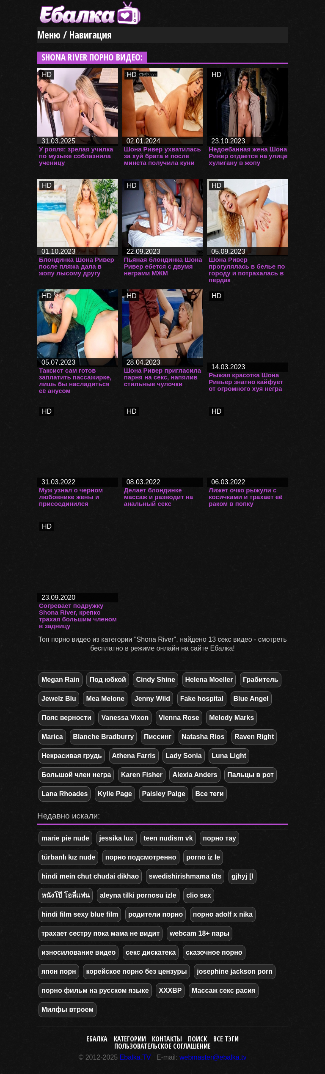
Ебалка (96, 1039)
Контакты (167, 1039)
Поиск (197, 1039)
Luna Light (229, 755)
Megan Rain (60, 679)
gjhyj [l (242, 876)
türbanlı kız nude (68, 857)
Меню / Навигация (74, 34)
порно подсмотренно (140, 857)
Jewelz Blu (58, 698)
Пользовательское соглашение (162, 1046)
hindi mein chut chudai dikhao (90, 876)
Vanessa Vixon (125, 717)
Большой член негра (76, 774)
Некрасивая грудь (71, 755)
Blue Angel (251, 698)
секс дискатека (151, 952)
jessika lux (116, 838)
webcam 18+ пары (199, 933)
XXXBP (170, 990)
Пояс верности (66, 717)
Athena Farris (134, 755)
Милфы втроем (67, 1009)
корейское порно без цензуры (136, 971)
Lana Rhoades (64, 793)
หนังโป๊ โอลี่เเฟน (65, 895)
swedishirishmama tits (185, 876)
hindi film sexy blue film (79, 914)
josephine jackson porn (235, 971)
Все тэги (226, 1039)
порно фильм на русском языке (95, 990)
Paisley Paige (163, 793)
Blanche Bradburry (103, 736)
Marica (52, 736)
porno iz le (203, 857)
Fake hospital (201, 698)
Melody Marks (231, 717)
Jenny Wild (152, 698)
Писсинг (157, 736)
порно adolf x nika (223, 914)
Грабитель (260, 679)
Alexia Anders (194, 774)
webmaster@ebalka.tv (213, 1057)
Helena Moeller (209, 679)
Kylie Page (115, 793)
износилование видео (78, 952)
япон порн (58, 971)
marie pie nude (65, 838)
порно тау (219, 838)
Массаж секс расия (224, 990)
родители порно (155, 914)
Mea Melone (105, 698)
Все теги (209, 793)
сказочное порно (214, 952)
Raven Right (254, 736)
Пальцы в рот (250, 774)
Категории (130, 1039)
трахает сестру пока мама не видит (100, 933)
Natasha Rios (203, 736)
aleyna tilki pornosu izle (138, 895)
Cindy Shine (155, 679)
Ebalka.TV (135, 1057)
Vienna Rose (179, 717)
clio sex (198, 895)
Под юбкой (107, 679)
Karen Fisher (141, 774)
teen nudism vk (168, 838)
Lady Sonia (183, 755)
